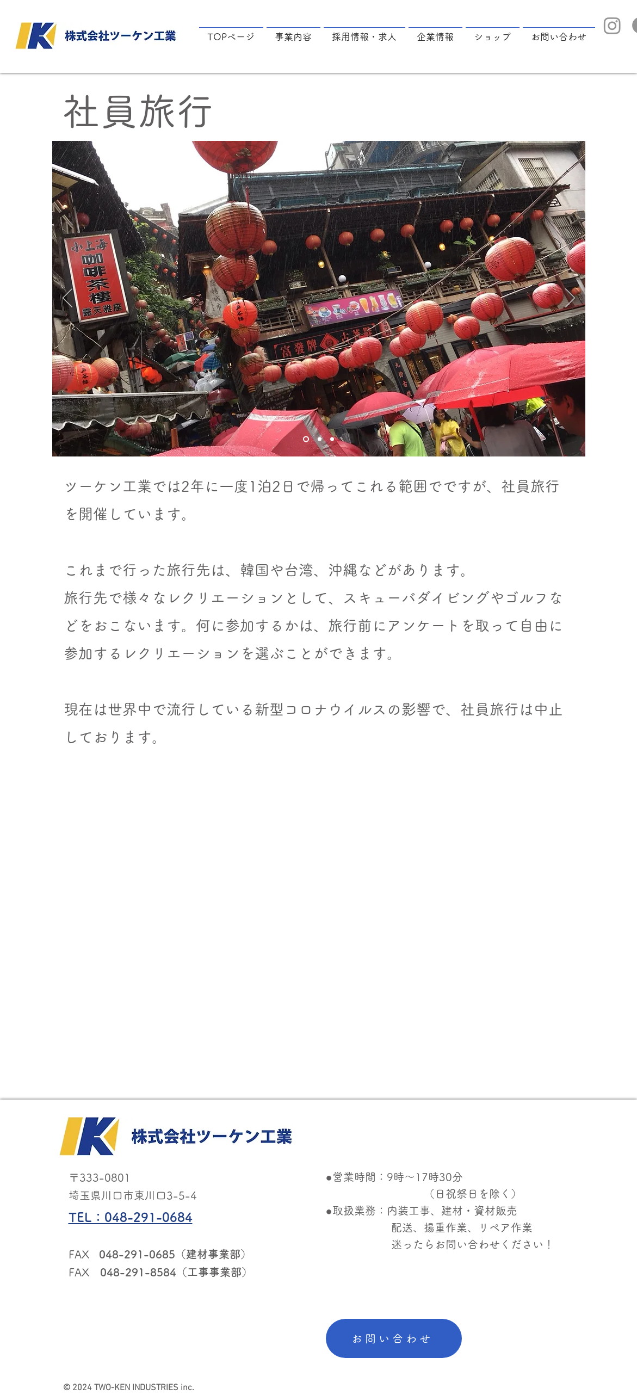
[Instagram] (612, 25)
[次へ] (570, 298)
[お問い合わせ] (394, 1338)
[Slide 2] (319, 439)
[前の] (67, 298)
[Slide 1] (306, 439)
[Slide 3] (332, 439)
